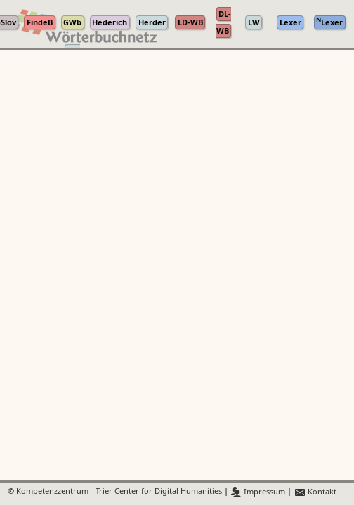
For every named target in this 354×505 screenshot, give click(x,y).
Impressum (258, 492)
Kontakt (315, 492)
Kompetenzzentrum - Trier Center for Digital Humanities (119, 492)
